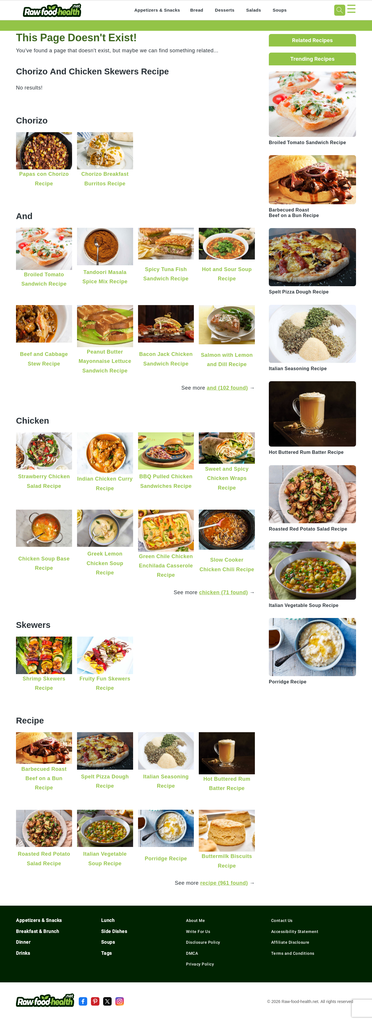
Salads (253, 10)
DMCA (192, 953)
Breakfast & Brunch (37, 931)
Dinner (23, 942)
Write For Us (198, 931)
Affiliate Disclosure (290, 942)
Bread (196, 10)
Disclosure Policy (203, 942)
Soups (280, 10)
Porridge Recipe (166, 858)
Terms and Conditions (292, 953)
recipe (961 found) (224, 882)
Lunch (108, 920)
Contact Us (282, 920)
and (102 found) (227, 387)
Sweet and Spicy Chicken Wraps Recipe (227, 478)
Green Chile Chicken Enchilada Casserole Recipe (166, 566)
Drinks (23, 953)
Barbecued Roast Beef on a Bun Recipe (44, 778)
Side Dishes (114, 931)
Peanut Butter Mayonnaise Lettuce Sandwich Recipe (105, 361)
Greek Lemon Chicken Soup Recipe (105, 563)
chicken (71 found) (223, 592)
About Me (195, 920)
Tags (106, 953)
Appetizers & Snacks (157, 10)
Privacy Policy (200, 964)
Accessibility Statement (295, 931)
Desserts (225, 10)
